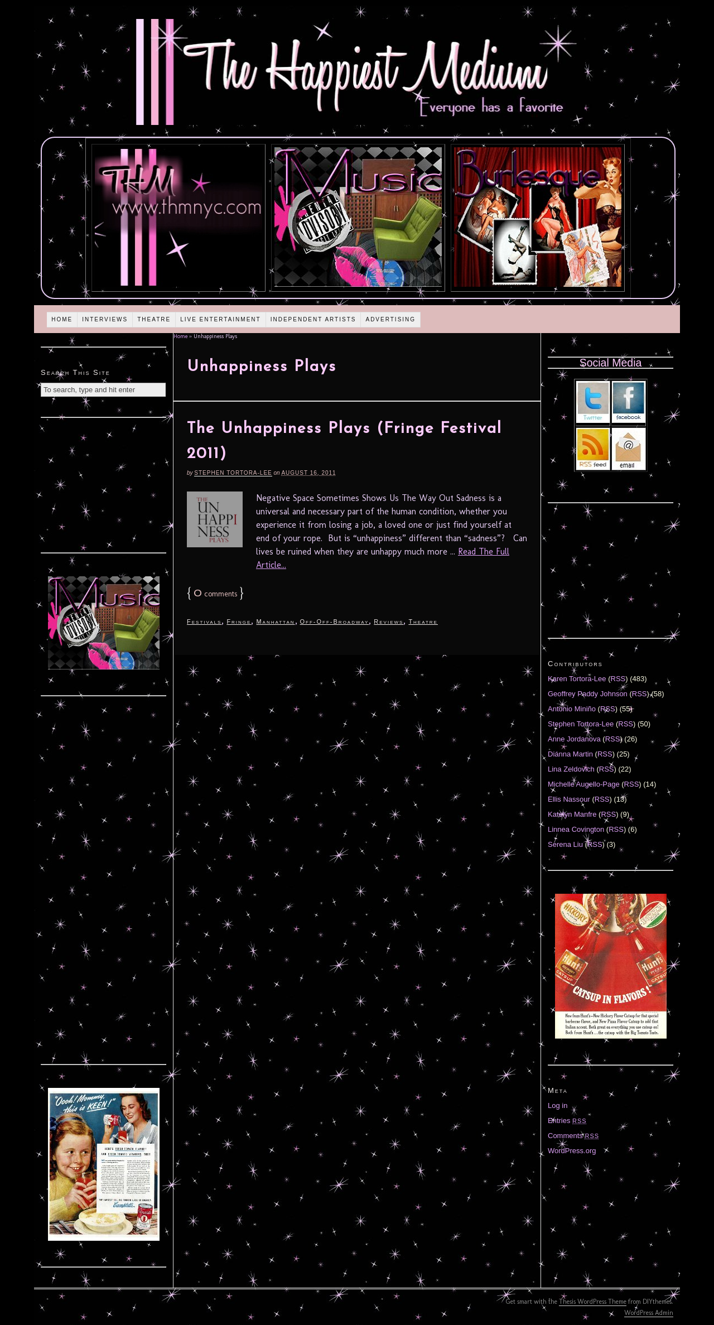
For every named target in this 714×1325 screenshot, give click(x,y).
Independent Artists (313, 319)
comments (215, 594)
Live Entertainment (220, 319)
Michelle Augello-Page (584, 784)
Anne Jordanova (574, 739)
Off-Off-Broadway (334, 621)
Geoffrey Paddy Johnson (588, 694)
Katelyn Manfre (572, 814)
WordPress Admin (648, 1313)
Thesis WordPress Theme (592, 1301)
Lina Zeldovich (571, 769)
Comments (573, 1135)
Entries (567, 1120)
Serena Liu (565, 844)
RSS (618, 678)
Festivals (204, 621)
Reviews (388, 621)
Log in (557, 1105)
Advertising (390, 319)
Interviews (105, 319)
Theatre (154, 319)
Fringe (238, 621)
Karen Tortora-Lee (577, 678)
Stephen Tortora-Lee (233, 473)
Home (62, 319)
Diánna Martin (570, 754)
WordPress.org (572, 1150)
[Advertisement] (104, 483)
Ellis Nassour (569, 799)
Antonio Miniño (572, 709)
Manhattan (275, 621)
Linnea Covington (576, 829)
